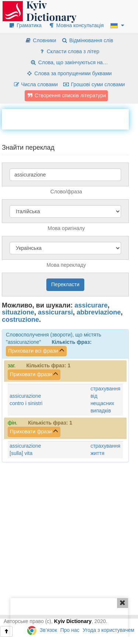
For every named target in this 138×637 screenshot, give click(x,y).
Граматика (25, 25)
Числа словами (35, 84)
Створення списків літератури (66, 95)
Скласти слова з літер (69, 51)
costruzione (20, 319)
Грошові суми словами (94, 84)
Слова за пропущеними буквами (69, 73)
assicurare (91, 305)
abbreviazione (99, 312)
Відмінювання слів (87, 40)
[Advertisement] (70, 118)
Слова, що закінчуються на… (69, 62)
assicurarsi (55, 312)
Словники (40, 40)
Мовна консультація (76, 25)
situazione (18, 312)
